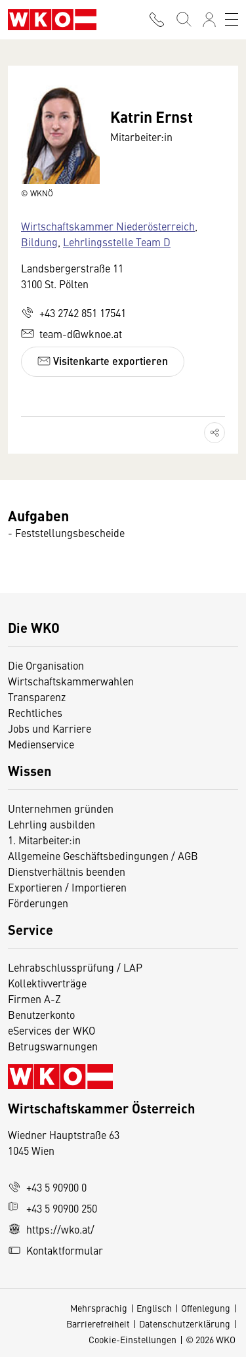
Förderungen (38, 902)
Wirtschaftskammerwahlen (71, 681)
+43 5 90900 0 (47, 1187)
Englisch (154, 1308)
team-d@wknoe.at (71, 333)
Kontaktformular (55, 1250)
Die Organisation (46, 665)
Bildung (39, 241)
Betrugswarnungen (54, 1046)
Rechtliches (35, 712)
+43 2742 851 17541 (73, 312)
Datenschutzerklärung (184, 1323)
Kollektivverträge (47, 983)
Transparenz (37, 696)
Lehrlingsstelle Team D (117, 241)
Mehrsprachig (98, 1308)
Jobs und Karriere (49, 728)
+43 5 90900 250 (52, 1208)
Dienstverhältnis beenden (66, 871)
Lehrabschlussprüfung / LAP (75, 967)
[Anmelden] (209, 19)
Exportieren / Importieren (67, 887)
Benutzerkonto (41, 1014)
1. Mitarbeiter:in (44, 839)
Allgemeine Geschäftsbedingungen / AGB (103, 855)
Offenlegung (205, 1308)
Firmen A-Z (34, 998)
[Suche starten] (183, 20)
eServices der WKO (51, 1030)
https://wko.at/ (51, 1229)
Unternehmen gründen (60, 808)
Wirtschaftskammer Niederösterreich (108, 226)
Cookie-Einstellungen (132, 1339)
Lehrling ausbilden (51, 824)
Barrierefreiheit (98, 1323)
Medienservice (41, 744)
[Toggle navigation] (231, 19)
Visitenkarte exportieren (102, 360)
